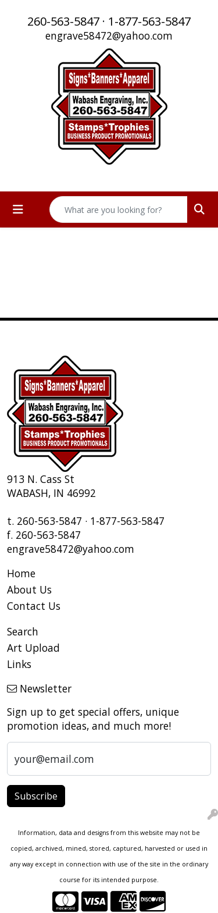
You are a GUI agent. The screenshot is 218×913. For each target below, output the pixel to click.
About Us (29, 589)
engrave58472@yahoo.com (109, 35)
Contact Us (33, 606)
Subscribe (36, 796)
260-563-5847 (63, 21)
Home (21, 573)
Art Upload (33, 648)
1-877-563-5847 (149, 21)
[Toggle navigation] (18, 209)
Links (19, 664)
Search (22, 631)
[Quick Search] (118, 209)
